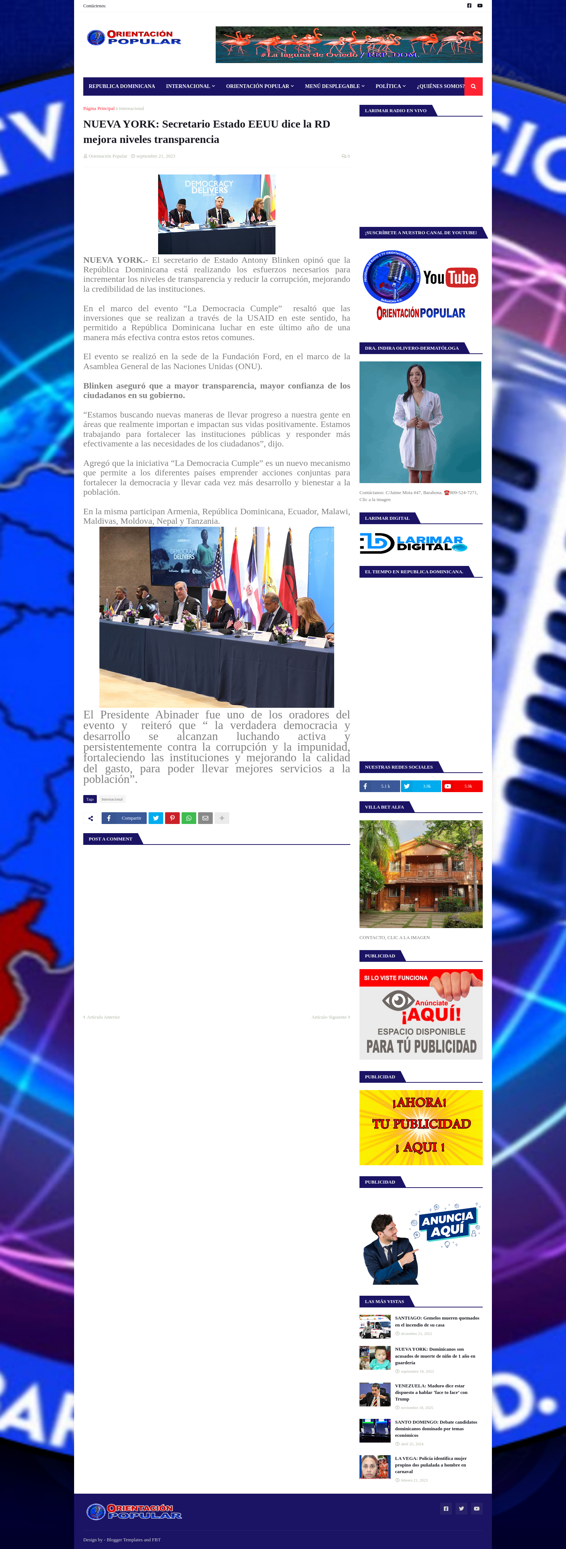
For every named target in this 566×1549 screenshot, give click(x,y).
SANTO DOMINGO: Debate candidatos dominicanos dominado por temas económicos (436, 1428)
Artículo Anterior (103, 1017)
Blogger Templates (125, 1539)
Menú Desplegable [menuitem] (332, 86)
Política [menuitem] (388, 86)
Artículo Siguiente (329, 1017)
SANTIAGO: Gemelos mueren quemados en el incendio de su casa (437, 1321)
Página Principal (99, 108)
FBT (156, 1539)
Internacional (132, 108)
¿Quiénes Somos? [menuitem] (441, 86)
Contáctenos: (94, 5)
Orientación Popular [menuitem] (257, 86)
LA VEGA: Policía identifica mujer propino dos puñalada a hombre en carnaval (431, 1465)
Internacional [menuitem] (188, 86)
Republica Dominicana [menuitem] (122, 86)
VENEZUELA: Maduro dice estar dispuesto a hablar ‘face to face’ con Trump (431, 1392)
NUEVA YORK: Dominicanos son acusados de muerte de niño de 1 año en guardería (435, 1355)
